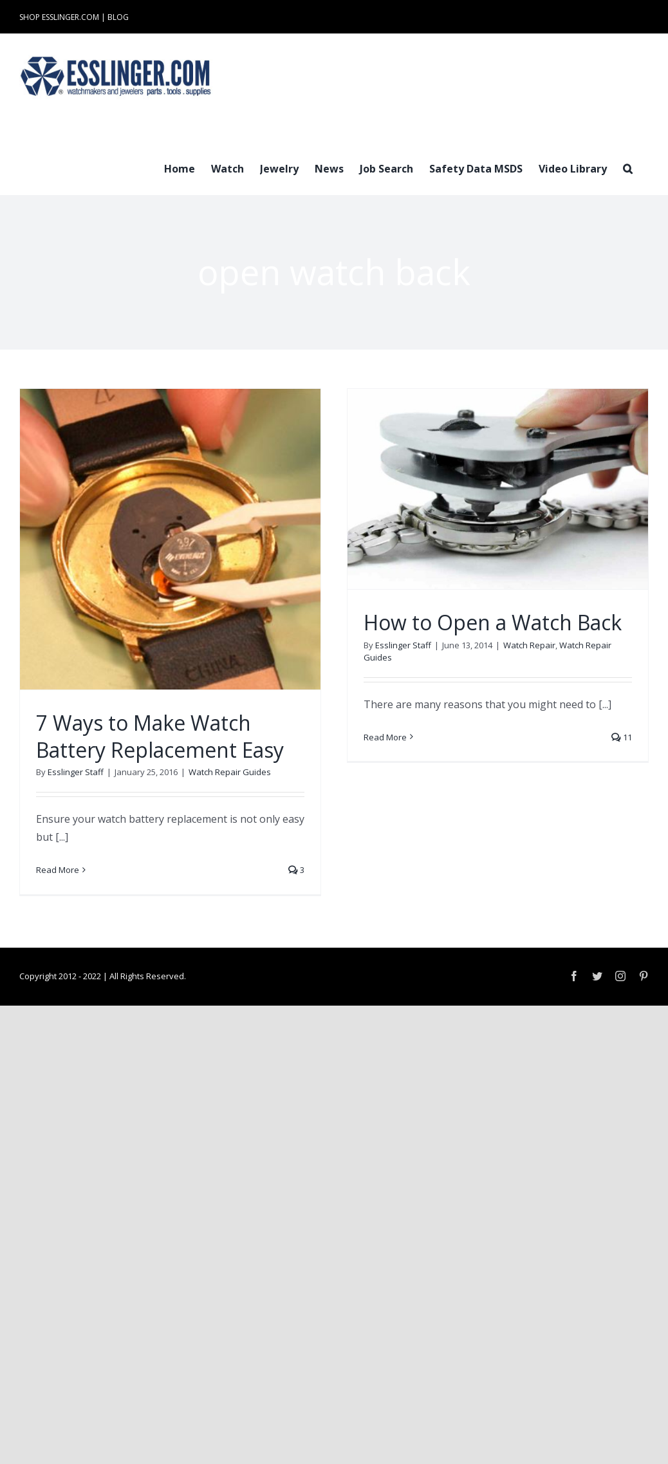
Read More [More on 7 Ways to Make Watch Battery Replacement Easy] (57, 870)
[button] (628, 167)
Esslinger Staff (76, 772)
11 (621, 737)
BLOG (118, 17)
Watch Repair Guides (230, 772)
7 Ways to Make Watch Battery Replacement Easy (160, 736)
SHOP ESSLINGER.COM (59, 17)
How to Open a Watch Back (493, 622)
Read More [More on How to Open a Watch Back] (385, 737)
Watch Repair (529, 645)
